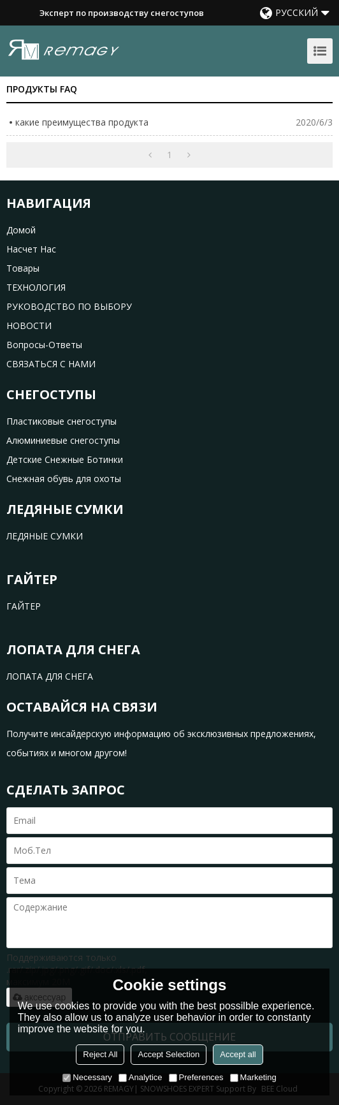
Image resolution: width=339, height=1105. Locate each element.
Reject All (100, 1054)
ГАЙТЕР (23, 606)
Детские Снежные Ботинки (64, 459)
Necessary (87, 1077)
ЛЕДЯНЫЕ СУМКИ (44, 536)
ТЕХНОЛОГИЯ (36, 287)
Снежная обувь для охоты (63, 478)
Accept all (238, 1054)
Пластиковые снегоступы (61, 421)
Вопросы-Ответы (44, 345)
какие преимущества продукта (81, 122)
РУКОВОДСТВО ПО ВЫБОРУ (69, 306)
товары (23, 268)
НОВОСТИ (29, 325)
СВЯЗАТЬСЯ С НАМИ (51, 364)
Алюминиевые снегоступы (63, 440)
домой (21, 230)
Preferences (196, 1077)
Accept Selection (168, 1054)
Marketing (253, 1077)
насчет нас (31, 249)
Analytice (140, 1077)
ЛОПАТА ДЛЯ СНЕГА (49, 676)
